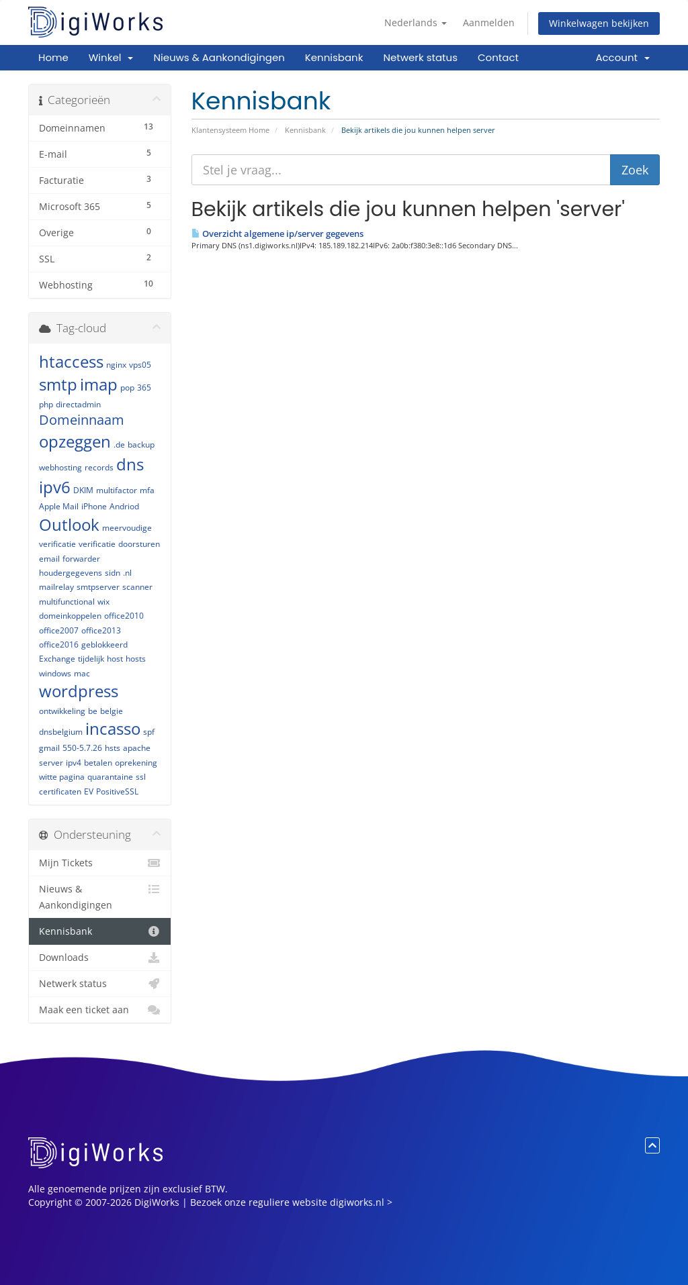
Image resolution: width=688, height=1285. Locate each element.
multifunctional (67, 601)
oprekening (136, 762)
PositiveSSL (117, 791)
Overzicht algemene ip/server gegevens (277, 233)
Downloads (100, 957)
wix (103, 601)
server (51, 762)
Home (53, 57)
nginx (116, 364)
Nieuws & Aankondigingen (218, 57)
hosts (136, 658)
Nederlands (415, 22)
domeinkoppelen (70, 615)
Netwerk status (420, 57)
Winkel (111, 57)
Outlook (69, 524)
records (99, 467)
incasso (112, 728)
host (115, 658)
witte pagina (62, 776)
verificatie (97, 544)
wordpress (78, 691)
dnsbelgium (61, 731)
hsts (112, 748)
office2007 (59, 630)
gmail (49, 748)
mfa (147, 490)
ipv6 (55, 487)
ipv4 (73, 762)
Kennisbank (334, 57)
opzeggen (75, 441)
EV (88, 791)
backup (141, 444)
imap (99, 384)
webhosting (60, 467)
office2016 (59, 644)
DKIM (83, 490)
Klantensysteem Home (230, 130)
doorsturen (139, 544)
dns (130, 464)
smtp (58, 384)
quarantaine (110, 776)
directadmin (78, 404)
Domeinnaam (81, 420)
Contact (498, 57)
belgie (111, 711)
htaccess (71, 361)
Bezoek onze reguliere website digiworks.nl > (291, 1202)
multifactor (116, 490)
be (92, 711)
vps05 (140, 364)
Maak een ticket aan (100, 1010)
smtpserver (98, 587)
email (49, 558)
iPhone (94, 506)
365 (144, 387)
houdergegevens (70, 572)
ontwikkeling (62, 711)
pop (127, 387)
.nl (127, 572)
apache (136, 748)
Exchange (57, 658)
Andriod (124, 506)
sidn (112, 572)
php (46, 404)
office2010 (124, 615)
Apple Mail (59, 506)
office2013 (101, 630)
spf (149, 731)
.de (119, 444)
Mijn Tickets (100, 863)
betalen (98, 762)
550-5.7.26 (82, 748)
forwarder (81, 558)
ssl (141, 776)
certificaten (60, 791)
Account (622, 57)
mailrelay (56, 587)
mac (82, 673)
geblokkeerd (104, 644)
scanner (137, 587)
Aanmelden (489, 22)
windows (55, 673)
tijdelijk (91, 658)
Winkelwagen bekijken (599, 23)
